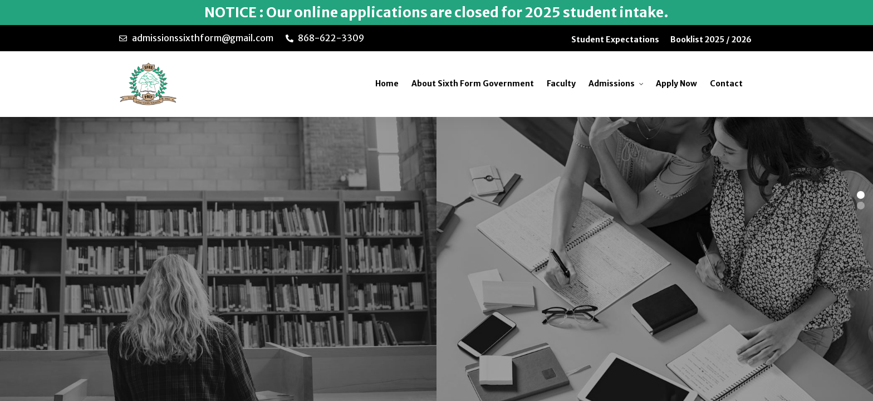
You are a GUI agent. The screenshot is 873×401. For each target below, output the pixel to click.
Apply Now (676, 84)
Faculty (561, 84)
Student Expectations (615, 40)
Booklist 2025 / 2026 (711, 40)
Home (387, 84)
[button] (861, 195)
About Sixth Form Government (472, 84)
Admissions (611, 84)
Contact (726, 84)
